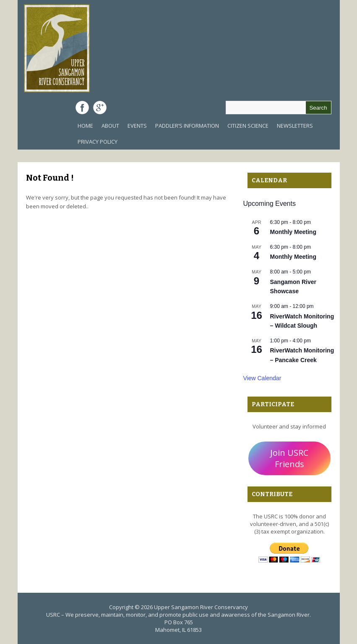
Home (85, 125)
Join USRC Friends (289, 458)
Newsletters (295, 125)
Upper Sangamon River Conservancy (201, 607)
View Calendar (262, 378)
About (110, 125)
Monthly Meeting (293, 232)
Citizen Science (247, 125)
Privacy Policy (97, 141)
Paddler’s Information (187, 125)
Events (137, 125)
